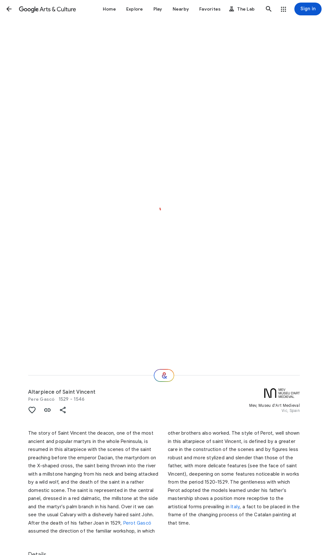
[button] (9, 9)
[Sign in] (308, 9)
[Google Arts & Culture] (47, 9)
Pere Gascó (41, 399)
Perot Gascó (137, 523)
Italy (235, 507)
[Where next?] (164, 375)
